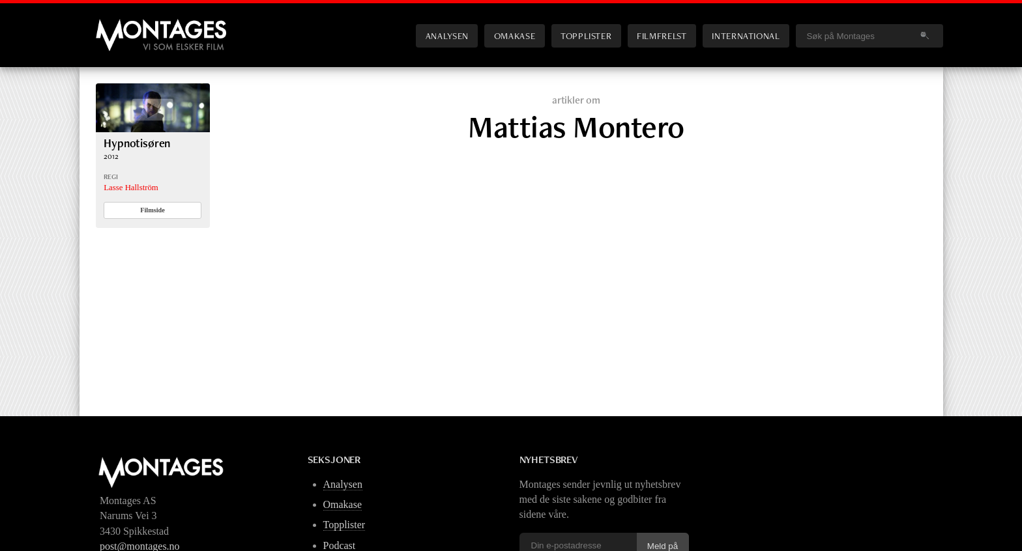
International (746, 35)
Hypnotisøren (137, 142)
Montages (117, 25)
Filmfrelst (661, 35)
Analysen (447, 35)
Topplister (586, 35)
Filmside (152, 210)
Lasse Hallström (131, 187)
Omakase (514, 35)
